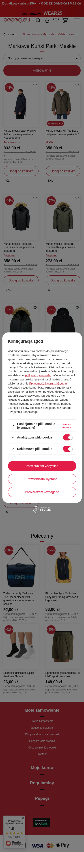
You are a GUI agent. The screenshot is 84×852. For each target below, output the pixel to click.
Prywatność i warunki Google (48, 383)
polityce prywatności (38, 375)
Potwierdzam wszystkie (42, 466)
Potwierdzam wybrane (42, 479)
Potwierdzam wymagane (42, 492)
